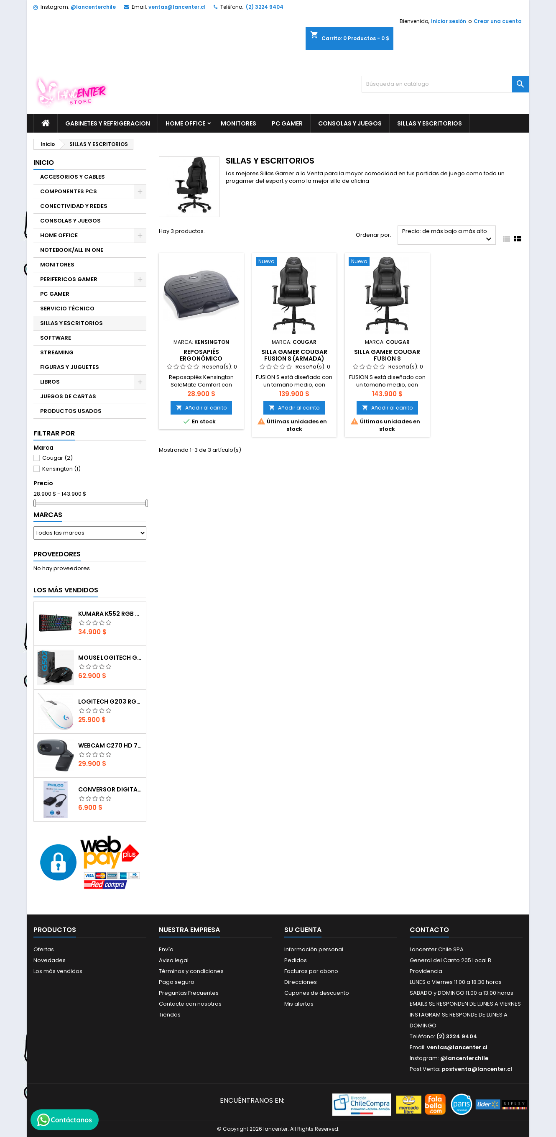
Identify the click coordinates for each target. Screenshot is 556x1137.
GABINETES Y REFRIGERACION (107, 123)
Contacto (429, 930)
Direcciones (300, 982)
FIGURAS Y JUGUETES (69, 367)
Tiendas (170, 1015)
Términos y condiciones (191, 971)
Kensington (61, 469)
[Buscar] (445, 84)
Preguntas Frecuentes (189, 993)
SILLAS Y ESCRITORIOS (429, 123)
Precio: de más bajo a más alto (448, 235)
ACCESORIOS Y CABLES (72, 177)
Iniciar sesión (448, 21)
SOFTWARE (55, 338)
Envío (166, 949)
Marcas (47, 515)
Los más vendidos (65, 590)
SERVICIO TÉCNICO (67, 308)
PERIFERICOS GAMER (68, 279)
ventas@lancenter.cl (177, 6)
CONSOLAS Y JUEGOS (350, 123)
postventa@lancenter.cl (476, 1069)
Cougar (57, 458)
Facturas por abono (311, 971)
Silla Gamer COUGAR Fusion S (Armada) (294, 355)
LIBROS (50, 382)
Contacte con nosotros (190, 1004)
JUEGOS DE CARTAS (68, 396)
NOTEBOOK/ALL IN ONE (71, 250)
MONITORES (238, 123)
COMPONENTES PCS (68, 191)
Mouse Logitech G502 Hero (110, 657)
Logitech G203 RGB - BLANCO (110, 701)
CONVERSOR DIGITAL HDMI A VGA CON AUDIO (110, 789)
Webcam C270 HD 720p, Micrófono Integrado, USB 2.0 (110, 745)
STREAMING (57, 352)
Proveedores (57, 554)
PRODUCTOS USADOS (71, 411)
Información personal (313, 949)
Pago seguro (176, 982)
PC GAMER (287, 123)
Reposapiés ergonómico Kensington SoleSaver (201, 358)
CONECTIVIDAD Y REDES (73, 206)
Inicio (43, 162)
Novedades (49, 960)
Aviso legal (174, 960)
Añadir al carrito (201, 407)
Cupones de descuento (316, 993)
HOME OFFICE (185, 123)
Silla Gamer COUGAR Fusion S (387, 355)
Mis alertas (299, 1004)
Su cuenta (302, 930)
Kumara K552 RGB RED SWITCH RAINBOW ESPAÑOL (110, 613)
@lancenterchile (93, 6)
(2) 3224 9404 (264, 6)
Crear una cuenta (498, 21)
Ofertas (43, 949)
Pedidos (295, 960)
